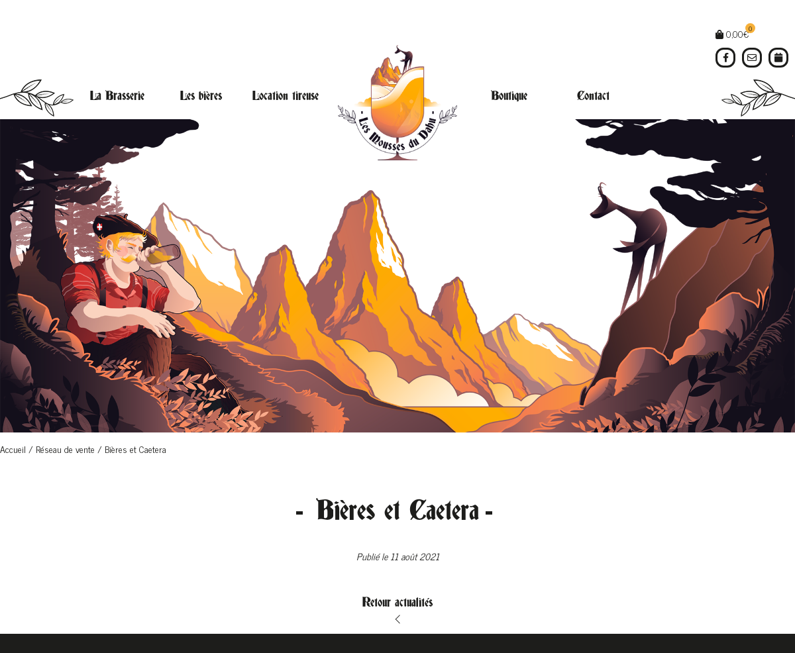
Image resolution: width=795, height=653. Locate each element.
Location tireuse (285, 96)
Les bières (201, 96)
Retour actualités (397, 602)
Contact (593, 96)
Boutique (509, 96)
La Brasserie (117, 96)
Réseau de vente (65, 448)
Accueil (13, 448)
